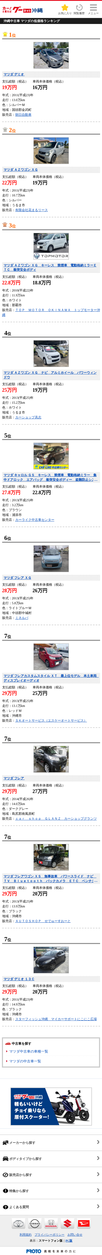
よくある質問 (16, 1207)
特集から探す (16, 1191)
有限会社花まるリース (31, 210)
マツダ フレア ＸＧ (17, 578)
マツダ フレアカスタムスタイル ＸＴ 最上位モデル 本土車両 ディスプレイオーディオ (51, 678)
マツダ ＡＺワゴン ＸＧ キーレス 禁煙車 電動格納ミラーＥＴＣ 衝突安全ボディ (50, 267)
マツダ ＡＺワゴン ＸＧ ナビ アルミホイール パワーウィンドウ (50, 375)
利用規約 (26, 1234)
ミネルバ (21, 618)
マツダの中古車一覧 (25, 1061)
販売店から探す (17, 1174)
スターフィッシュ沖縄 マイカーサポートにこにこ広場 (56, 1019)
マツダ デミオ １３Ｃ (19, 979)
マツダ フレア (14, 778)
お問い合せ (74, 1234)
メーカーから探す (19, 1142)
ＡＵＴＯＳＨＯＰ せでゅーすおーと (43, 921)
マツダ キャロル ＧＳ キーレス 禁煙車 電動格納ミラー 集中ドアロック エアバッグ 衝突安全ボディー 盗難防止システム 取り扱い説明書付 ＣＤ (51, 477)
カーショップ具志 (28, 417)
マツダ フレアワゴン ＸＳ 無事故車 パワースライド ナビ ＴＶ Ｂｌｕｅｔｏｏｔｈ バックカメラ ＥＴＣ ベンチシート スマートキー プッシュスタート (51, 878)
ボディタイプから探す (22, 1158)
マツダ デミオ (14, 74)
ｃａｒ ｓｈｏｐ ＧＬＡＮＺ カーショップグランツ (56, 819)
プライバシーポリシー (49, 1234)
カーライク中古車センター (34, 520)
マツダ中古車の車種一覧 (28, 1051)
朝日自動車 (23, 115)
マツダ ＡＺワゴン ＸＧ (21, 170)
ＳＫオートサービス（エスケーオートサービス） (51, 720)
